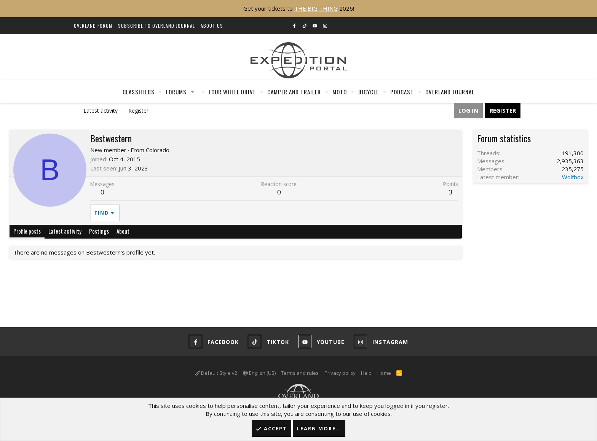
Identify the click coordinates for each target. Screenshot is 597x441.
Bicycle (368, 92)
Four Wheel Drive (232, 92)
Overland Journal (449, 92)
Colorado (157, 150)
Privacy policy (340, 372)
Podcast (402, 92)
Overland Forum (93, 25)
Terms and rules (300, 372)
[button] (192, 91)
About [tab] (123, 231)
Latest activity (100, 110)
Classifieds (139, 92)
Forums (176, 92)
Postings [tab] (99, 231)
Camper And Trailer (294, 92)
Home (384, 372)
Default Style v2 (216, 372)
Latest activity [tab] (64, 231)
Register (138, 110)
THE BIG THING (316, 8)
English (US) (259, 372)
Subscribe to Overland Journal (156, 25)
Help (366, 372)
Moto (339, 92)
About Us (212, 25)
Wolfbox (573, 177)
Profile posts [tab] (27, 231)
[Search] (514, 26)
